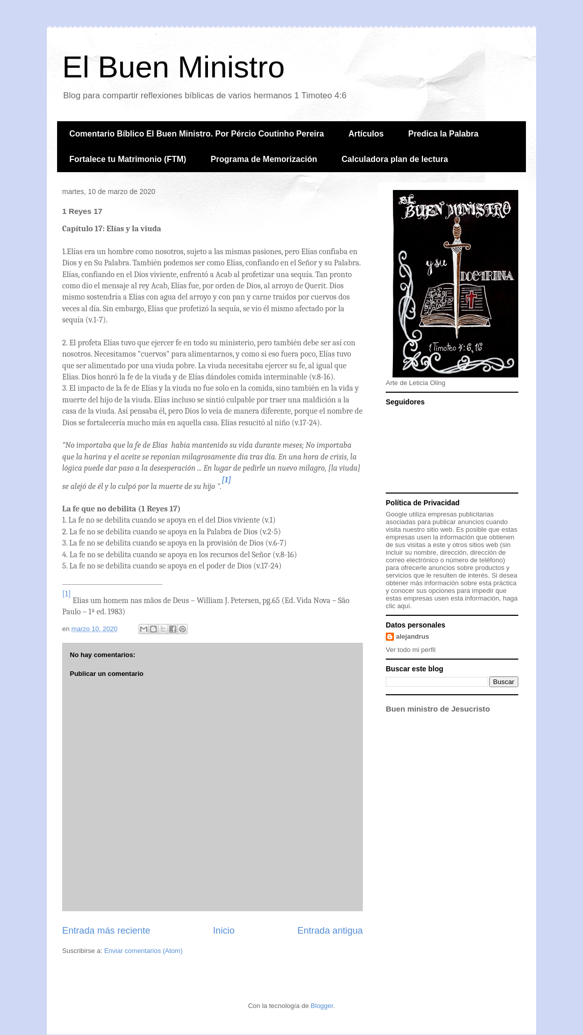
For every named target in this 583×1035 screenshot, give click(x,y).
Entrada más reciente (106, 930)
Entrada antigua (330, 930)
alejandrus (412, 636)
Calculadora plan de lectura (394, 159)
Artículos (366, 133)
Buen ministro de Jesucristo (438, 708)
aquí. (404, 606)
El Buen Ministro (173, 67)
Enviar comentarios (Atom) (143, 951)
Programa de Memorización (263, 159)
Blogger (322, 1006)
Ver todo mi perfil (411, 649)
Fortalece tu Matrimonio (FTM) (127, 159)
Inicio (223, 930)
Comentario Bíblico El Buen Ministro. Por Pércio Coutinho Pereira (196, 133)
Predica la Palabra (443, 133)
